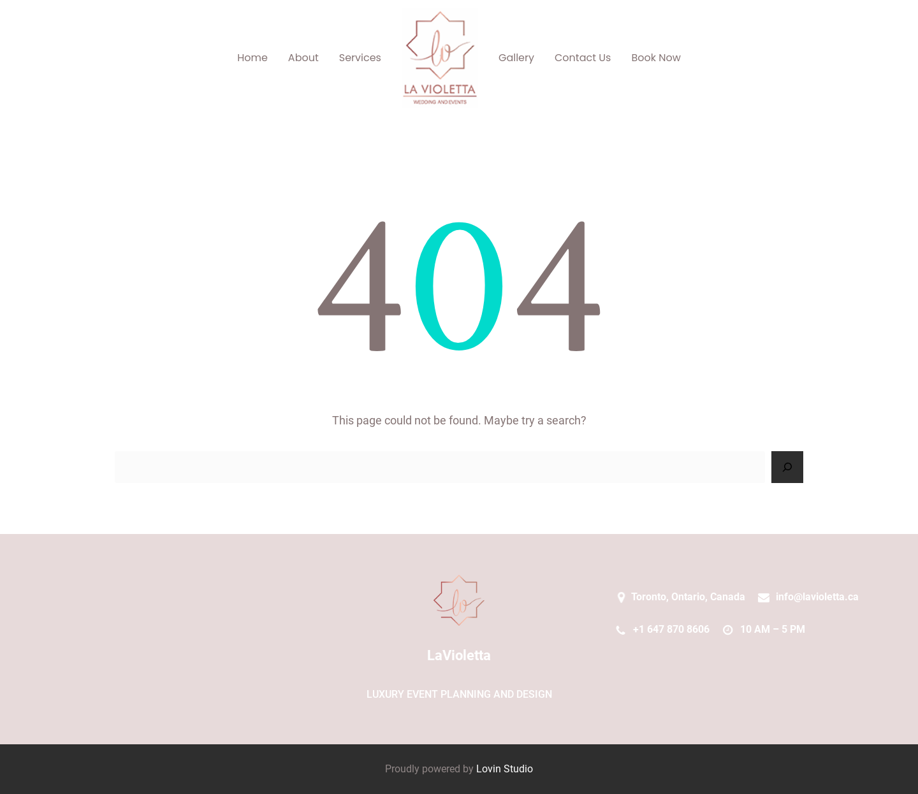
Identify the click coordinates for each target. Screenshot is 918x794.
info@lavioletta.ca (817, 597)
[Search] (787, 467)
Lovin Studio (504, 769)
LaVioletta (459, 655)
